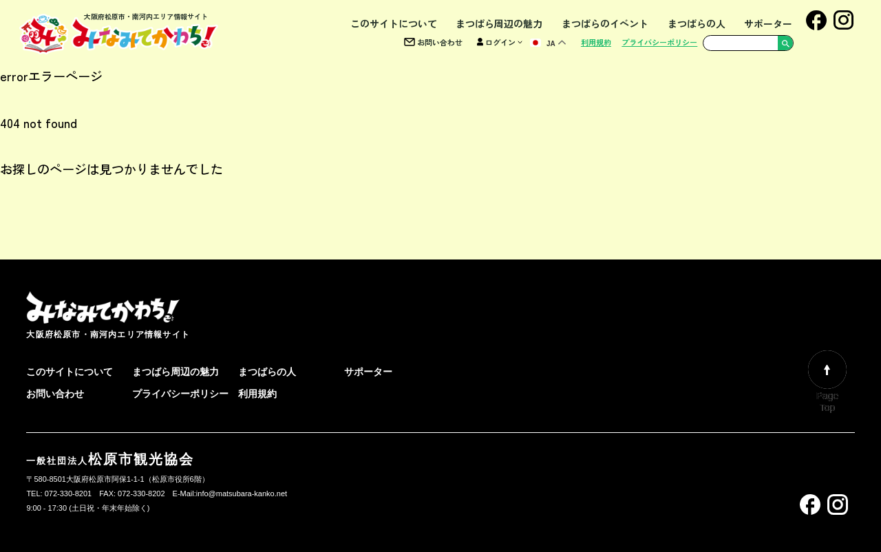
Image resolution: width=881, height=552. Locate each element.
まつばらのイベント (605, 23)
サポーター (768, 23)
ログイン (499, 41)
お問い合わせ (433, 41)
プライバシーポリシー (659, 41)
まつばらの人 (696, 23)
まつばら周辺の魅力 (499, 23)
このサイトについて (393, 23)
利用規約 (596, 41)
